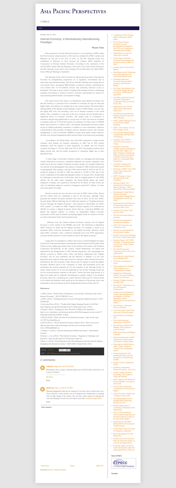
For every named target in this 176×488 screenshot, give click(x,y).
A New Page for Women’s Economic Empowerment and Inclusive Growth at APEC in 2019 (123, 61)
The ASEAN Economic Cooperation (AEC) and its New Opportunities (124, 251)
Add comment (46, 407)
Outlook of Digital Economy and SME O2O (123, 281)
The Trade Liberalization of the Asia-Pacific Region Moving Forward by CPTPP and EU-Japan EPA (124, 91)
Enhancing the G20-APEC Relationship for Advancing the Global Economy (124, 424)
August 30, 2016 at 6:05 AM (63, 366)
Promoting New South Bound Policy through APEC (123, 257)
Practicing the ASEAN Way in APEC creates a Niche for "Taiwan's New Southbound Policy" (123, 347)
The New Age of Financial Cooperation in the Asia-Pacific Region (124, 389)
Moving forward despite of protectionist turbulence (122, 221)
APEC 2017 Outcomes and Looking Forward (122, 226)
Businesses (54, 353)
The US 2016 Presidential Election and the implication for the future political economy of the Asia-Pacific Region (124, 416)
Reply (48, 380)
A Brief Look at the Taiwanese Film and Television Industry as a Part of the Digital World (124, 441)
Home (40, 28)
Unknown (49, 366)
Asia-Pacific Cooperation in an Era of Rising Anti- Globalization (124, 287)
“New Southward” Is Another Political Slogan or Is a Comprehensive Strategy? (123, 268)
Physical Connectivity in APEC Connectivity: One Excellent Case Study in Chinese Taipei (124, 339)
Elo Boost (49, 377)
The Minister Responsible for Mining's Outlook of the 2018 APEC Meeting (123, 116)
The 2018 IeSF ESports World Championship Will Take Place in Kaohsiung (124, 135)
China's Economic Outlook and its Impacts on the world (124, 395)
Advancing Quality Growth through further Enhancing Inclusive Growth (122, 401)
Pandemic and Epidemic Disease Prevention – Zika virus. (124, 369)
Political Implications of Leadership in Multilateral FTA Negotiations (124, 408)
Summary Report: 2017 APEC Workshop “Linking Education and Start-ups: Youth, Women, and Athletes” (123, 243)
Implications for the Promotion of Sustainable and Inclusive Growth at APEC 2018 (124, 205)
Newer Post (45, 466)
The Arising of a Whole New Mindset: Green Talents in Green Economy (123, 327)
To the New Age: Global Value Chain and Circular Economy (123, 311)
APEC (48, 353)
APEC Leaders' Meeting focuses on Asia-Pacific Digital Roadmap (124, 123)
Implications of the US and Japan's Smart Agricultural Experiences (122, 109)
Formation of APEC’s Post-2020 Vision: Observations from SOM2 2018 (124, 171)
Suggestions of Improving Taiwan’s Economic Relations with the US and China (123, 275)
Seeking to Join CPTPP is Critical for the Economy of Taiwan (122, 142)
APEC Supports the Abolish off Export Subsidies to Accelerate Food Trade (124, 382)
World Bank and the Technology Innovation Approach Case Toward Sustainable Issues (124, 74)
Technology (62, 353)
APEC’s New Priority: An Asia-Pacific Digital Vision (124, 129)
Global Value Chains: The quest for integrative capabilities (124, 430)
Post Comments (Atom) (58, 470)
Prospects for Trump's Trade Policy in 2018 (123, 211)
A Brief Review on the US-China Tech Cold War (122, 54)
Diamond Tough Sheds (94, 398)
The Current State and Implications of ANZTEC (122, 321)
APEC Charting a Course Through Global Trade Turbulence (122, 178)
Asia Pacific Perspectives (73, 11)
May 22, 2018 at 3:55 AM (64, 388)
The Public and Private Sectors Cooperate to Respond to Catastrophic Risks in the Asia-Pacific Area (124, 101)
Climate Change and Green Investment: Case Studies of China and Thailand (123, 375)
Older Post (99, 466)
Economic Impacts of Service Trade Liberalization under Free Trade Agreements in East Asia (124, 448)
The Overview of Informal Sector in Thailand (122, 307)
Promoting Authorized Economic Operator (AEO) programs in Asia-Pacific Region (122, 82)
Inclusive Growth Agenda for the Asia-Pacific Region (123, 231)
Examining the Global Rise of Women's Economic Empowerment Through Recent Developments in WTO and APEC (124, 196)
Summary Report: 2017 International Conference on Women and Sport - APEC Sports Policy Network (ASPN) (124, 186)
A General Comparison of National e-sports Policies (122, 165)
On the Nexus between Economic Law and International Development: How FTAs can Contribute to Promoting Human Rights (123, 46)
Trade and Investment (73, 353)
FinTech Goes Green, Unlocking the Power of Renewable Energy (124, 236)
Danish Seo (50, 388)
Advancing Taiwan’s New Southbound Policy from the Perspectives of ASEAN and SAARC (123, 356)
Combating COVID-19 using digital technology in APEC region (123, 37)
